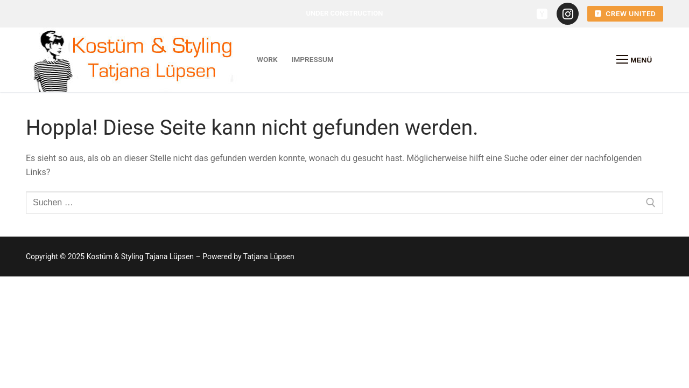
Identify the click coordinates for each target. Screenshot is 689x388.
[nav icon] (634, 59)
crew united (625, 13)
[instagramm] (568, 14)
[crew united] (542, 14)
